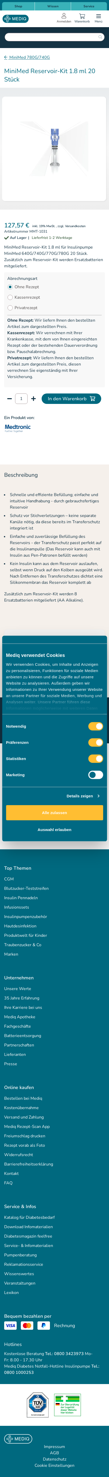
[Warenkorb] (82, 19)
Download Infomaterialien (28, 1227)
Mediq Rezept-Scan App (27, 1126)
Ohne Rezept (27, 287)
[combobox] (55, 37)
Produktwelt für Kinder (25, 935)
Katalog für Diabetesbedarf (29, 1217)
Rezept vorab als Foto (24, 1145)
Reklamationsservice (23, 1264)
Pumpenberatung (20, 1255)
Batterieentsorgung (22, 1036)
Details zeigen (80, 796)
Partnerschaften (19, 1045)
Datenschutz (54, 1459)
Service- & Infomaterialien (28, 1246)
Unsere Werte (17, 989)
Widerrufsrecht (18, 1155)
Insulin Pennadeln (21, 898)
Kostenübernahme (21, 1108)
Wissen (53, 6)
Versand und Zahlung (24, 1117)
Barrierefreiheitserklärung (28, 1164)
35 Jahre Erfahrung (21, 998)
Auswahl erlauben (55, 829)
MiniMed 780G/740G (29, 57)
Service (89, 6)
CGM (9, 879)
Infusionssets (16, 907)
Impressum (54, 1447)
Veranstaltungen (19, 1283)
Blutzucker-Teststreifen (26, 888)
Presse (10, 1064)
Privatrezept (26, 308)
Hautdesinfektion (20, 926)
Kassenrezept (27, 297)
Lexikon (11, 1293)
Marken (11, 954)
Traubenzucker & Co (22, 945)
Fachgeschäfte (17, 1026)
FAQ (8, 1183)
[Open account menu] (64, 19)
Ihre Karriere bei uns (23, 1007)
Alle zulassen (54, 812)
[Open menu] (98, 19)
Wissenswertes (19, 1274)
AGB (54, 1453)
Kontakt (11, 1173)
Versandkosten (75, 226)
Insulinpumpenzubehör (25, 917)
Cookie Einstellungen (54, 1465)
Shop (18, 6)
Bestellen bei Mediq (23, 1098)
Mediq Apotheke (19, 1017)
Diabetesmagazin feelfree (28, 1236)
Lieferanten (15, 1054)
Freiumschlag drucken (24, 1136)
